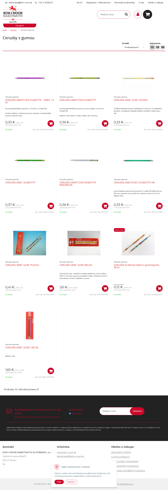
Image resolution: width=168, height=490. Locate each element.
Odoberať (137, 411)
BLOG (79, 2)
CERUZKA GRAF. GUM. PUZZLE (22, 265)
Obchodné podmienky (124, 2)
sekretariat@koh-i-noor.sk (20, 2)
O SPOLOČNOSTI (120, 457)
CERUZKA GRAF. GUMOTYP (20, 182)
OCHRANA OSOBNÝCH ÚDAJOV (128, 471)
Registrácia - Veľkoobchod (98, 2)
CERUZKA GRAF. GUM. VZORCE (131, 100)
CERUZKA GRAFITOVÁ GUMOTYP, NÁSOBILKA (77, 183)
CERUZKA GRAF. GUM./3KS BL (75, 265)
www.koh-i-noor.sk (66, 452)
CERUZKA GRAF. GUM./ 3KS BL (22, 347)
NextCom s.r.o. (127, 484)
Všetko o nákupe (155, 2)
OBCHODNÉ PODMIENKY (124, 461)
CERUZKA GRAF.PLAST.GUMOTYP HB (134, 182)
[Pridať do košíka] (51, 123)
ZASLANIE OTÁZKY (121, 452)
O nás (141, 2)
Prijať (59, 482)
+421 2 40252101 (45, 2)
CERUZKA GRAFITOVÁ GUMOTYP (77, 100)
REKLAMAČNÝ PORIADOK (125, 466)
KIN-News (77, 413)
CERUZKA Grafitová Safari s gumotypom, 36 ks (137, 266)
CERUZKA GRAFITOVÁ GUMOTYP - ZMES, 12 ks (29, 101)
